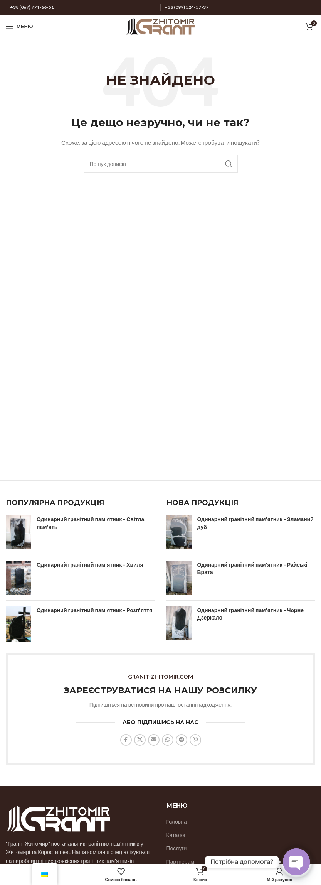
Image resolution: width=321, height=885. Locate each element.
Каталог (176, 835)
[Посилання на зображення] (58, 817)
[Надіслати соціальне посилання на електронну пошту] (154, 740)
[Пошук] (161, 164)
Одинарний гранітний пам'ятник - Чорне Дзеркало (250, 614)
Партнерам (180, 861)
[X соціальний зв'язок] (140, 740)
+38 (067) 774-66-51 (32, 7)
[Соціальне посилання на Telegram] (181, 740)
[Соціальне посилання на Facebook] (126, 740)
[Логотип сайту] (160, 25)
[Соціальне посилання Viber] (195, 740)
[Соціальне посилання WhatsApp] (167, 740)
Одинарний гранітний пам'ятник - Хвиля (90, 564)
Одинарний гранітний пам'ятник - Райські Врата (252, 568)
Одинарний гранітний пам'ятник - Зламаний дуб (255, 523)
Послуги (176, 848)
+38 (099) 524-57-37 (186, 7)
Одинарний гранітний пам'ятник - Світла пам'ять (90, 523)
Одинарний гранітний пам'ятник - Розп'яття (94, 610)
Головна (176, 821)
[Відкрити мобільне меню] (19, 26)
